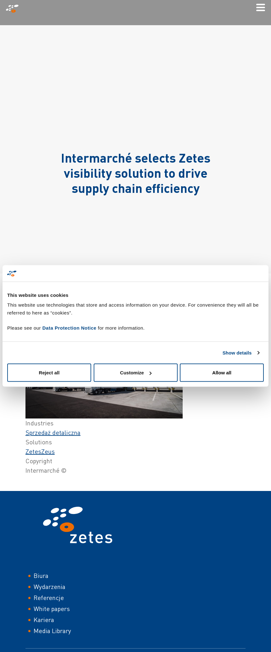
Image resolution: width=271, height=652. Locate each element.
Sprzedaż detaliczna (52, 432)
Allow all (221, 372)
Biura (41, 576)
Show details (237, 352)
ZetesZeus (40, 451)
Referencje (49, 598)
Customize (136, 372)
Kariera (44, 620)
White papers (52, 609)
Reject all (49, 372)
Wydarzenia (49, 587)
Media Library (52, 631)
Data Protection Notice (69, 328)
